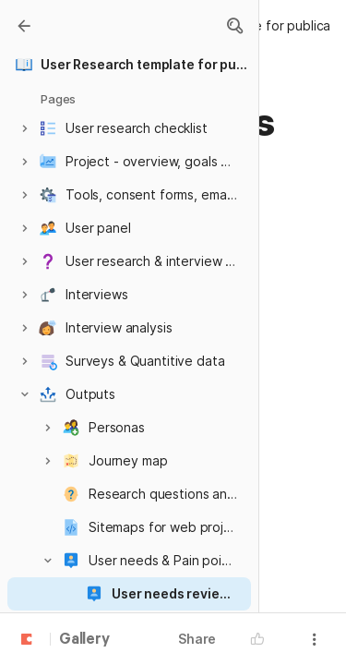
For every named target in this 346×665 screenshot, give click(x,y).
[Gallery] (24, 26)
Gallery (84, 640)
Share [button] (197, 639)
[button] (234, 26)
